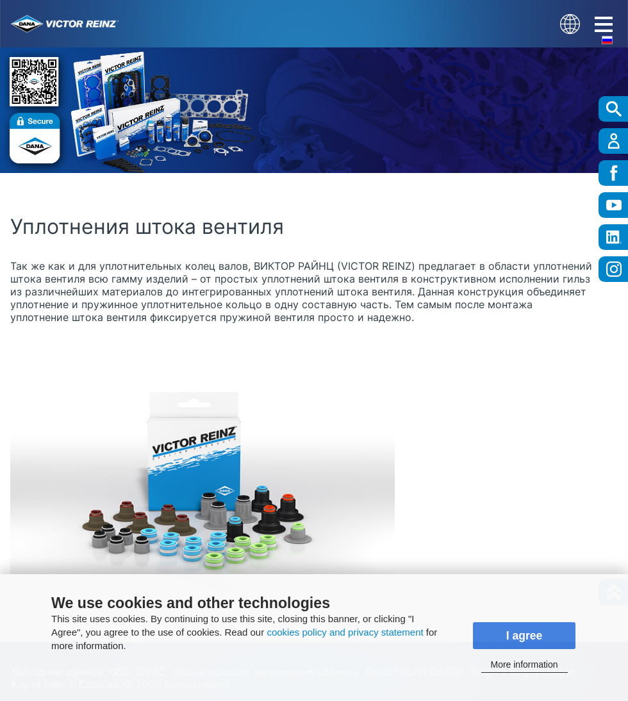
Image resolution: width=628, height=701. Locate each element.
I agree (524, 635)
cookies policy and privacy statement (345, 632)
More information (524, 664)
